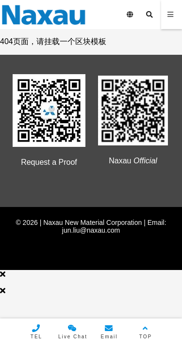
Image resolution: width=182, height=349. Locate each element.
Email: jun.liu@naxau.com (114, 226)
